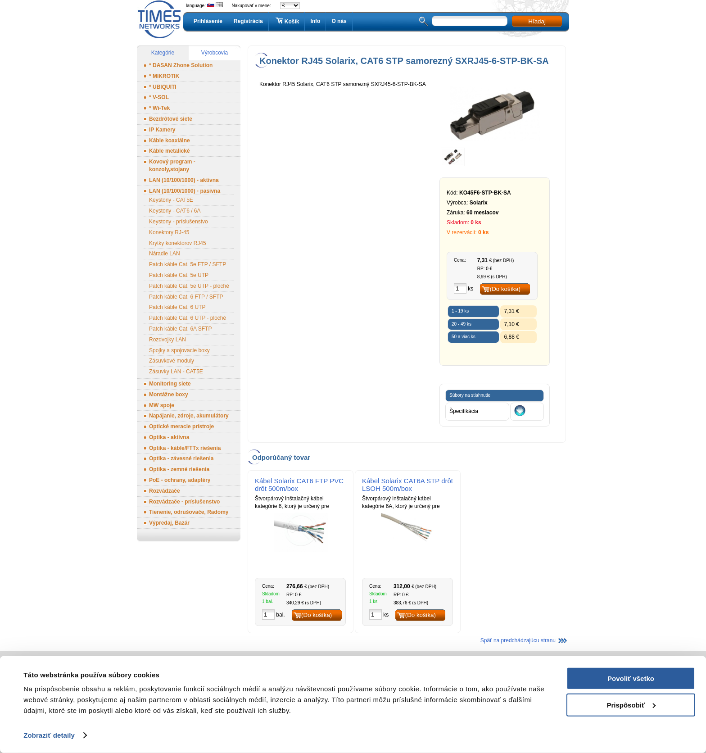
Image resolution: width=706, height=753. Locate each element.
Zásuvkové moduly (171, 361)
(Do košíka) (505, 289)
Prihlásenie (208, 21)
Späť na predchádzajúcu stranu (518, 640)
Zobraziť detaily (49, 735)
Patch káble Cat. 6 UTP (177, 307)
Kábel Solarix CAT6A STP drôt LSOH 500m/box (407, 484)
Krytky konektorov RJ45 (177, 243)
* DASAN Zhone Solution (181, 65)
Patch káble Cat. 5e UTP (178, 275)
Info (315, 21)
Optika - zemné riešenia (179, 469)
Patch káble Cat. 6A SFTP (180, 329)
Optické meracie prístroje (181, 426)
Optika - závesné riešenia (181, 458)
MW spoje (161, 405)
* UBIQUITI (162, 87)
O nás (338, 21)
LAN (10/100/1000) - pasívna (184, 191)
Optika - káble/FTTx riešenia (185, 448)
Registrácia (248, 21)
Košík (286, 21)
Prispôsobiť (631, 704)
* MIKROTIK (164, 76)
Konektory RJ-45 (169, 232)
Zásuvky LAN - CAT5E (176, 371)
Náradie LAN (164, 253)
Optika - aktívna (169, 437)
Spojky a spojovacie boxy (179, 350)
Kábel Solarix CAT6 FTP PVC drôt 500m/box (299, 484)
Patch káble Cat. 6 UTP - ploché (187, 318)
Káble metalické (169, 151)
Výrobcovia (214, 53)
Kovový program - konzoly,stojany (172, 165)
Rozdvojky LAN (167, 339)
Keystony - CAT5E (171, 200)
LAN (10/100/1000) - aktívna (184, 180)
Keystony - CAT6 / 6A (175, 211)
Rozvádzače (164, 491)
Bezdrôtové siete (170, 119)
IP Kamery (162, 130)
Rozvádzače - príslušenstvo (184, 502)
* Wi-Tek (159, 108)
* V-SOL (159, 97)
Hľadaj (537, 21)
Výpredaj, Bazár (169, 523)
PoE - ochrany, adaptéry (179, 480)
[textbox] (469, 21)
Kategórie (162, 53)
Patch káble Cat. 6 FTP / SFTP (186, 297)
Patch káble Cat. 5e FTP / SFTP (187, 264)
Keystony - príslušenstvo (178, 221)
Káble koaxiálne (169, 140)
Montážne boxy (168, 394)
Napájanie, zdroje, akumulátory (189, 416)
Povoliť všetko (630, 678)
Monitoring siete (170, 384)
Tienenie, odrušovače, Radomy (189, 512)
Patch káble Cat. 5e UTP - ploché (189, 286)
